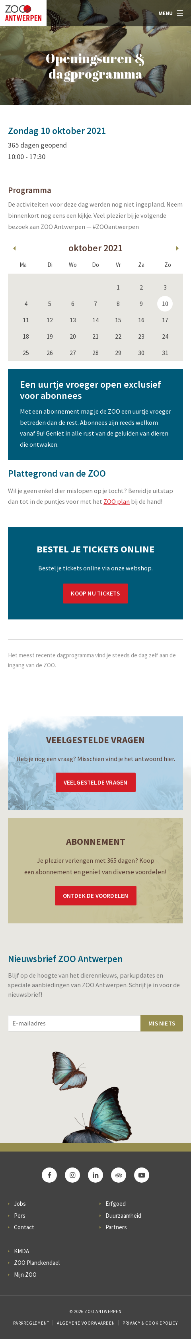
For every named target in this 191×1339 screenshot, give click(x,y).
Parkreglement (31, 1323)
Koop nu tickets (95, 593)
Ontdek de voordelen (96, 895)
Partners (116, 1227)
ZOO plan (116, 501)
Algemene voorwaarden (86, 1323)
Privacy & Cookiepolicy (150, 1323)
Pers (19, 1215)
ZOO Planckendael (37, 1262)
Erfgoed (115, 1203)
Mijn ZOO (25, 1274)
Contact (24, 1227)
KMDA (21, 1251)
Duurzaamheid (123, 1215)
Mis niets (161, 1023)
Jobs (20, 1203)
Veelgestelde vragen (96, 782)
